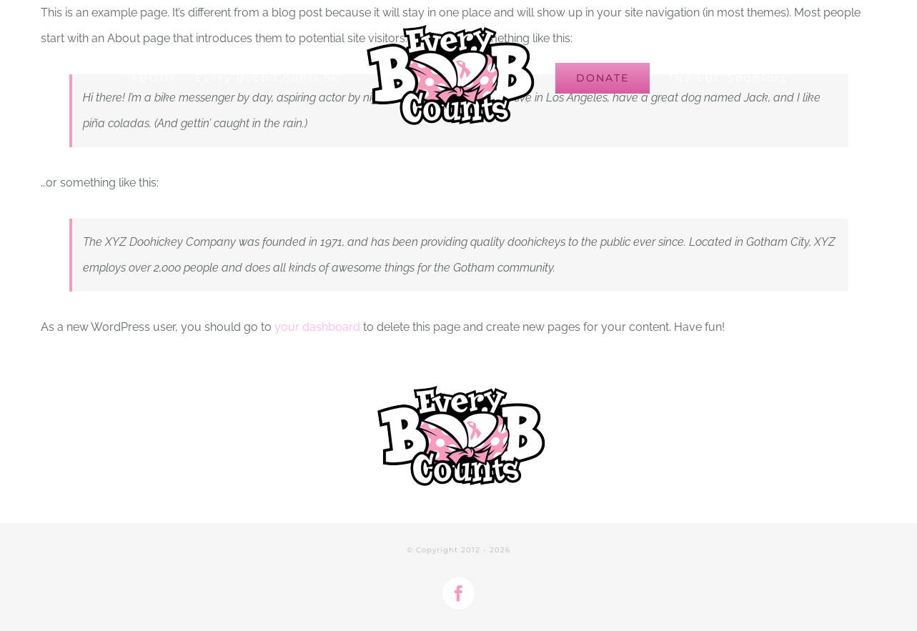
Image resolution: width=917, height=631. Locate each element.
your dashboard (317, 327)
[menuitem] (162, 78)
